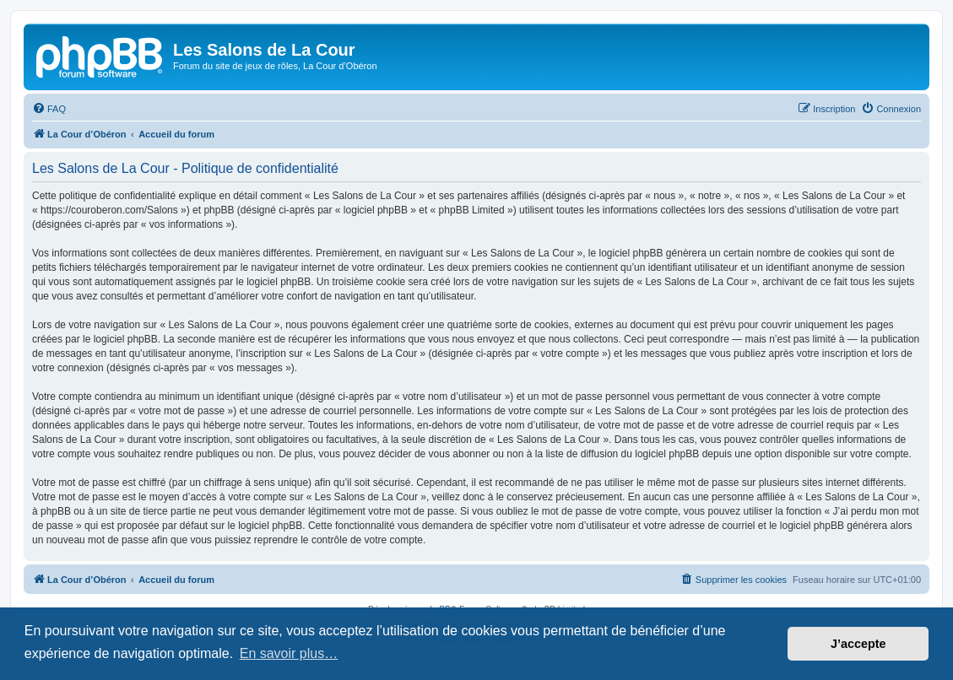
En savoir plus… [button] (289, 653)
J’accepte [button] (858, 643)
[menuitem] (49, 109)
